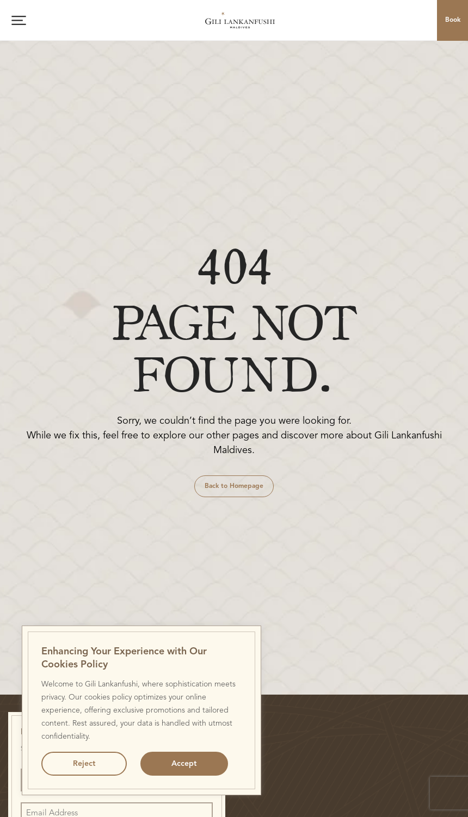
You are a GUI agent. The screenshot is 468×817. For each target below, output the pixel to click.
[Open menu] (18, 20)
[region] (141, 710)
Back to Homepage (234, 486)
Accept (183, 764)
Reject (84, 764)
